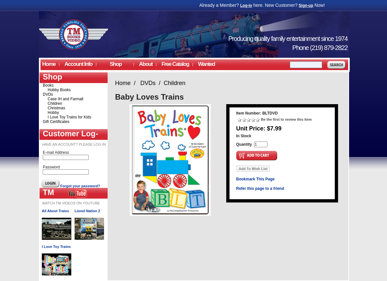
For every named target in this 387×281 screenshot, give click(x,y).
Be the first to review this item (286, 119)
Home (48, 64)
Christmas (56, 108)
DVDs (48, 94)
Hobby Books (59, 90)
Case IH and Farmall (65, 99)
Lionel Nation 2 (87, 211)
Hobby (53, 112)
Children (55, 103)
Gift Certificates (56, 121)
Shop (115, 64)
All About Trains (55, 211)
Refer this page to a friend (260, 188)
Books (48, 85)
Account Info (78, 64)
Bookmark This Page (255, 179)
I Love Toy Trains (56, 247)
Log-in (246, 5)
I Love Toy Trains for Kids (69, 117)
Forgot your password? (80, 186)
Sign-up (306, 5)
